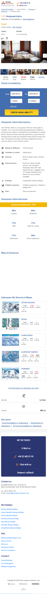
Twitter (8, 498)
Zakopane (32, 9)
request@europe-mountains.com (17, 493)
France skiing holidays (9, 515)
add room (13, 106)
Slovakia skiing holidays (10, 525)
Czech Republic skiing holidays (12, 512)
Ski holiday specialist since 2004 (7, 3)
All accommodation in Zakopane (27, 426)
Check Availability (22, 112)
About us (4, 544)
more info (41, 77)
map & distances (28, 19)
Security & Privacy (7, 547)
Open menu (44, 4)
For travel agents (7, 563)
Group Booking (6, 560)
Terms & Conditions (8, 550)
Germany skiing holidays (10, 518)
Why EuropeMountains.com (11, 538)
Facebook (3, 498)
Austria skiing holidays (9, 509)
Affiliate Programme (8, 566)
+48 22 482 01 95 (25, 3)
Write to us (23, 5)
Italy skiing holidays (8, 522)
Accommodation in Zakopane (15, 423)
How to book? (6, 541)
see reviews (17, 27)
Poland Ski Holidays (7, 9)
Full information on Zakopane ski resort (23, 388)
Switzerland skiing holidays (11, 528)
